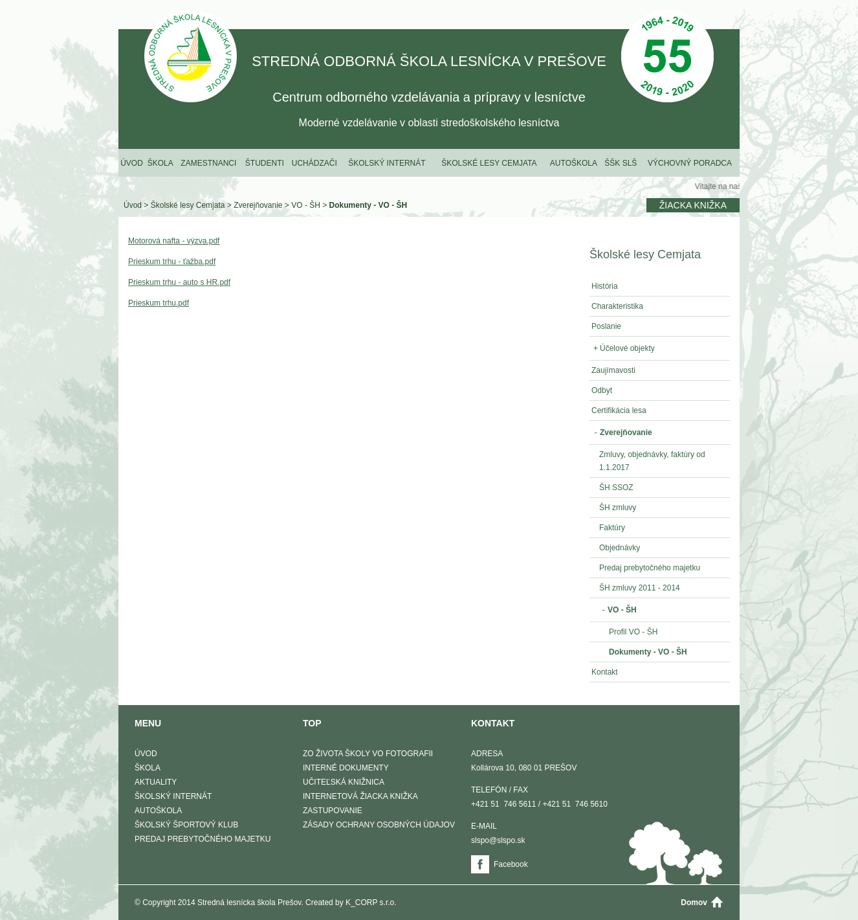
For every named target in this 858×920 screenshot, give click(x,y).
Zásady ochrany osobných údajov (379, 824)
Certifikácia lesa (618, 410)
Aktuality (156, 782)
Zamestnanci (208, 163)
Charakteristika (617, 306)
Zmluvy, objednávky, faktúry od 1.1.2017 (652, 461)
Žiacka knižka (693, 205)
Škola (160, 163)
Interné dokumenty (346, 767)
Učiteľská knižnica (343, 782)
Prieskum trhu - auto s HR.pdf (179, 282)
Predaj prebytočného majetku (649, 567)
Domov (694, 902)
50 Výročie (667, 57)
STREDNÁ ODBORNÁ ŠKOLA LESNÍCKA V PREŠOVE (190, 57)
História (604, 286)
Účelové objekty (623, 348)
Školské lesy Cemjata (488, 163)
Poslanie (606, 326)
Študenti (264, 163)
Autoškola (573, 163)
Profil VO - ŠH (633, 631)
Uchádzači (314, 163)
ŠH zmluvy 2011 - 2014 (639, 587)
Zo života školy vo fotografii (368, 753)
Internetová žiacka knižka (360, 796)
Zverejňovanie (258, 205)
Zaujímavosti (613, 370)
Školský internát (386, 163)
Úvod (131, 163)
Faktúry (612, 527)
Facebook (511, 864)
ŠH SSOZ (616, 487)
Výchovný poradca (690, 163)
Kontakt (604, 672)
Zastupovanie (332, 810)
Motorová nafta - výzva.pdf (173, 240)
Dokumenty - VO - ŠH (368, 205)
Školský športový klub (186, 824)
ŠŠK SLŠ (620, 163)
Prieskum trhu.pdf (158, 303)
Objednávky (619, 547)
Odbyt (601, 390)
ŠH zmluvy (617, 507)
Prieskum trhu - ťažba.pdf (171, 261)
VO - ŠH (305, 205)
